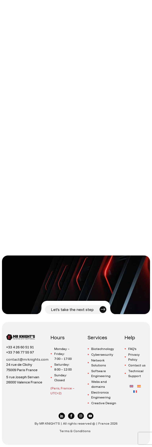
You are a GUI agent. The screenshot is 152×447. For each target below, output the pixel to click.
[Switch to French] (135, 391)
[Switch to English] (131, 386)
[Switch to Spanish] (139, 386)
